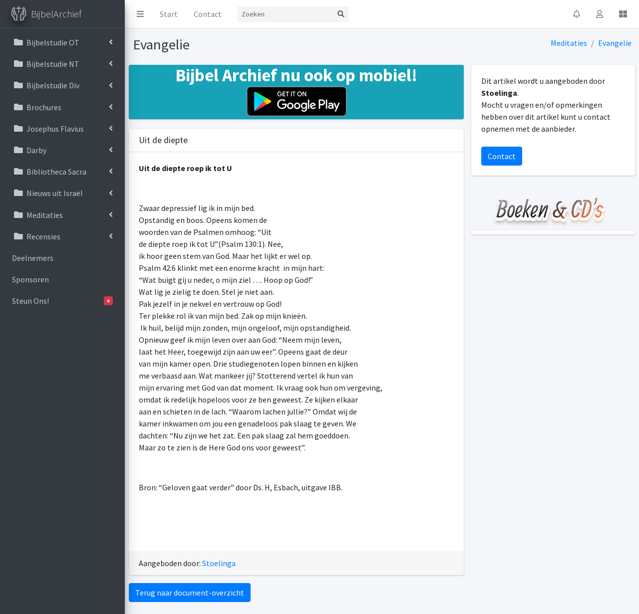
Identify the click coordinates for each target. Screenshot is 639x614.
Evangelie (615, 43)
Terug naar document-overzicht (189, 593)
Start (169, 14)
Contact (208, 14)
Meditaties (569, 43)
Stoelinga (219, 563)
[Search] (285, 14)
